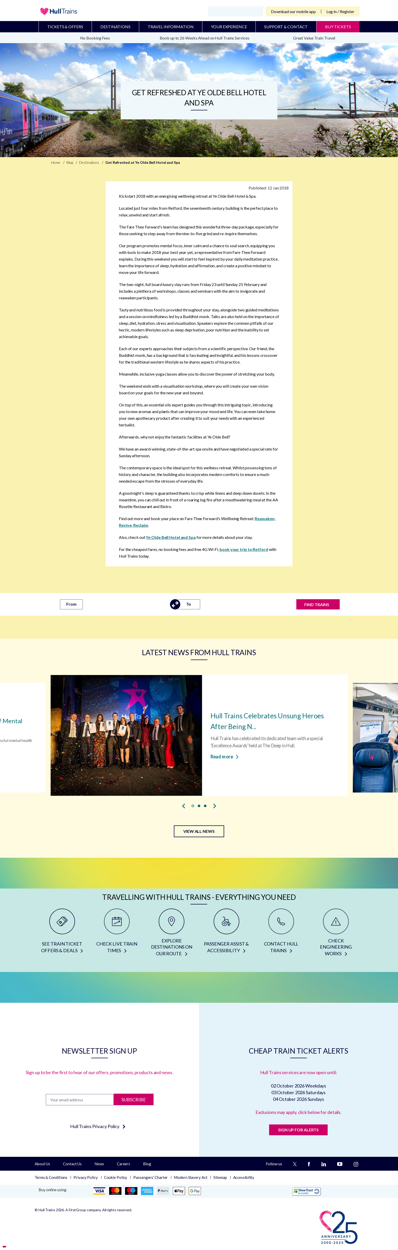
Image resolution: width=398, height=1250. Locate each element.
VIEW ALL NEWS (199, 831)
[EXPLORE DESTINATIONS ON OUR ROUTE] (171, 934)
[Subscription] (80, 1099)
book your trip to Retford (244, 549)
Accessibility (243, 1177)
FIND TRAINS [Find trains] (316, 604)
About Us (42, 1163)
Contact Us (72, 1163)
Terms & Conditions (51, 1177)
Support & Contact (286, 26)
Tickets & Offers (65, 26)
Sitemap (220, 1177)
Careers (123, 1163)
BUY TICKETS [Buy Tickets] (338, 26)
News (99, 1163)
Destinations (115, 26)
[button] (193, 805)
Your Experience (229, 26)
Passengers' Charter (150, 1177)
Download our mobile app (293, 11)
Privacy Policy (85, 1177)
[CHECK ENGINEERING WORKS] (335, 934)
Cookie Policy (115, 1177)
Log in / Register (340, 11)
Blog (147, 1163)
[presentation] (184, 806)
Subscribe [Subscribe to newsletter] (133, 1099)
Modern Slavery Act (190, 1177)
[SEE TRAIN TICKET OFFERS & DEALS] (62, 934)
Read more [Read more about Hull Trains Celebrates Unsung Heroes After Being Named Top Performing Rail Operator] (225, 756)
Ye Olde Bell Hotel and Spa (170, 537)
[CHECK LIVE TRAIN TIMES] (116, 934)
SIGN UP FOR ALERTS (298, 1129)
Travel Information (170, 26)
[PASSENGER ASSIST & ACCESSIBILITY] (226, 934)
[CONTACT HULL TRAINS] (281, 934)
